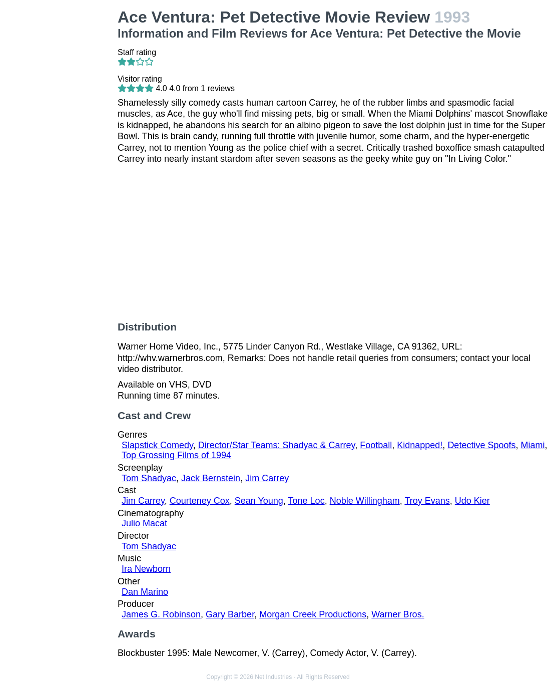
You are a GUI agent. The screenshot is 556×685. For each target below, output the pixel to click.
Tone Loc (306, 501)
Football (376, 445)
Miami (532, 445)
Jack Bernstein (210, 478)
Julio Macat (144, 523)
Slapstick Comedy (157, 445)
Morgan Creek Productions (312, 614)
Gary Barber (230, 614)
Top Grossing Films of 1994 (176, 455)
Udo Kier (472, 501)
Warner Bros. (397, 614)
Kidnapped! (419, 445)
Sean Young (259, 501)
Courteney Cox (200, 501)
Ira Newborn (146, 569)
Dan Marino (145, 592)
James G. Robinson (161, 614)
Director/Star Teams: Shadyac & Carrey (276, 445)
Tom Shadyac (149, 478)
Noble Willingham (365, 501)
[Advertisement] (61, 158)
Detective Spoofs (481, 445)
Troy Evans (426, 501)
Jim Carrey (267, 478)
